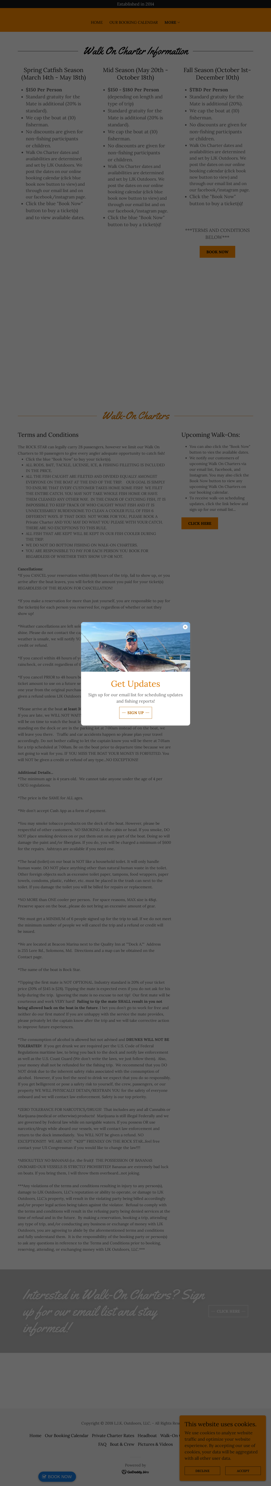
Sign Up (135, 712)
